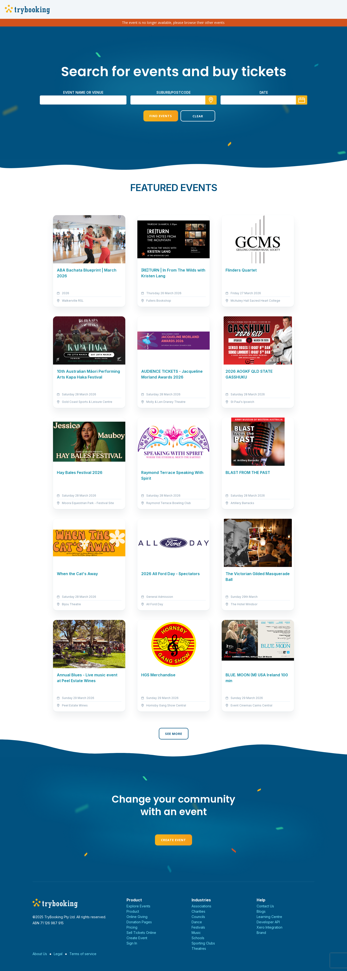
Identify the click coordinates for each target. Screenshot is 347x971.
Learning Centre (269, 917)
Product (133, 911)
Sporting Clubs (203, 943)
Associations (201, 906)
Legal (58, 954)
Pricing (132, 927)
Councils (198, 917)
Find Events (155, 116)
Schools (198, 938)
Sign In (132, 943)
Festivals (198, 927)
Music (196, 933)
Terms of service (82, 954)
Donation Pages (139, 922)
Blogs (261, 911)
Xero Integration (269, 927)
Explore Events (138, 906)
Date (264, 92)
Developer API (268, 922)
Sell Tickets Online (141, 933)
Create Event (173, 840)
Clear (192, 116)
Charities (198, 911)
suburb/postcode (173, 92)
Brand (261, 933)
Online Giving (137, 917)
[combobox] (173, 100)
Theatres (199, 948)
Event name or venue (83, 92)
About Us (40, 954)
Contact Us (265, 906)
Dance (197, 922)
